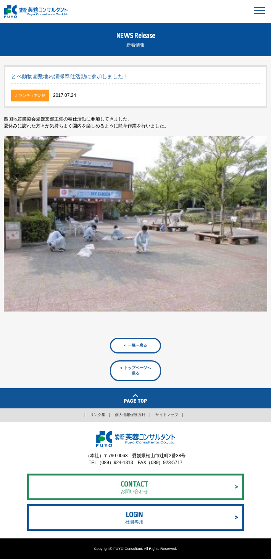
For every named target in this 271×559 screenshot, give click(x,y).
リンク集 (97, 415)
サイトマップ (166, 415)
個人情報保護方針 (130, 415)
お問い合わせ (134, 486)
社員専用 (134, 517)
